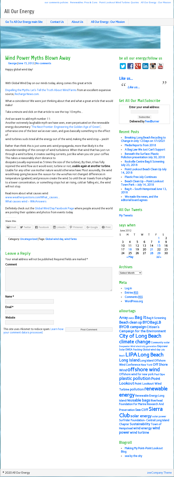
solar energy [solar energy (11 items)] (141, 416)
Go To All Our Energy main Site (24, 22)
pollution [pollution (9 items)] (137, 389)
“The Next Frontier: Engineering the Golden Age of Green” (65, 127)
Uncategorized (28, 239)
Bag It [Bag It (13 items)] (140, 317)
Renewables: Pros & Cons (83, 2)
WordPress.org (134, 301)
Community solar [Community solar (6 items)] (160, 342)
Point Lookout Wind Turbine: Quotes (119, 2)
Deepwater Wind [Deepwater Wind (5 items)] (127, 346)
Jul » (158, 257)
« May (129, 257)
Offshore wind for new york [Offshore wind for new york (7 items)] (136, 374)
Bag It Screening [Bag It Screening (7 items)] (156, 318)
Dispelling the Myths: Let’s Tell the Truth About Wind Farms (41, 90)
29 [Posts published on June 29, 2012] (158, 253)
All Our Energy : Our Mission (156, 2)
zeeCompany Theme (159, 472)
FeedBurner (152, 121)
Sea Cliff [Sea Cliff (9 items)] (141, 410)
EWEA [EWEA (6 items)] (128, 349)
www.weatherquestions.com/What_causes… (32, 197)
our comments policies (56, 2)
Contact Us (57, 22)
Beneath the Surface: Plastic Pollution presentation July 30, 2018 (143, 155)
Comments (134, 297)
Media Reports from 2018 (140, 145)
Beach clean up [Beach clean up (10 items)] (130, 322)
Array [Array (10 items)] (123, 318)
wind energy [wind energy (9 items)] (142, 428)
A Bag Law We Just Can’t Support (145, 149)
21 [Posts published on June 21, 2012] (151, 249)
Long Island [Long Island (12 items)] (129, 360)
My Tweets (126, 215)
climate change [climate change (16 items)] (134, 341)
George (12, 63)
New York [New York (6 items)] (146, 364)
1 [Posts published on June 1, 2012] (159, 238)
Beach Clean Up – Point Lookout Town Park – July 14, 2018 (142, 183)
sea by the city (133, 456)
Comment (11, 264)
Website (10, 322)
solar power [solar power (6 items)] (159, 416)
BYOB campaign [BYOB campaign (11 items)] (132, 327)
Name (9, 301)
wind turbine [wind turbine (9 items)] (139, 432)
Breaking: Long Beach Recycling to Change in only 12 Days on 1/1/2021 (143, 139)
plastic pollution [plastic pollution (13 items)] (134, 378)
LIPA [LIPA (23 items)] (131, 354)
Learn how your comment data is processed (33, 335)
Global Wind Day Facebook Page (54, 208)
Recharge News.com (27, 94)
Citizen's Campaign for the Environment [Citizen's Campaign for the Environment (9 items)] (142, 329)
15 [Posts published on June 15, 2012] (158, 245)
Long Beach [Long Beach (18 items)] (150, 355)
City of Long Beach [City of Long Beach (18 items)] (140, 336)
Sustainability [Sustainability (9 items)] (140, 424)
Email (9, 311)
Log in (128, 288)
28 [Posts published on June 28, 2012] (151, 253)
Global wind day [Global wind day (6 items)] (151, 349)
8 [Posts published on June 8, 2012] (159, 242)
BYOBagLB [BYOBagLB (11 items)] (151, 322)
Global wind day (54, 239)
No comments (43, 63)
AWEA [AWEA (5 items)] (131, 318)
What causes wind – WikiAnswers (25, 201)
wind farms (70, 239)
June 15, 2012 (26, 63)
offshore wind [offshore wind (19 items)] (143, 369)
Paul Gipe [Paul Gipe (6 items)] (159, 374)
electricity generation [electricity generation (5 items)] (146, 346)
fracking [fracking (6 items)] (137, 349)
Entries (131, 293)
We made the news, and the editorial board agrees (139, 198)
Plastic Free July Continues (141, 177)
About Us (77, 22)
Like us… (126, 78)
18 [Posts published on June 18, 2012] (130, 249)
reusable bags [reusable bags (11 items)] (138, 400)
